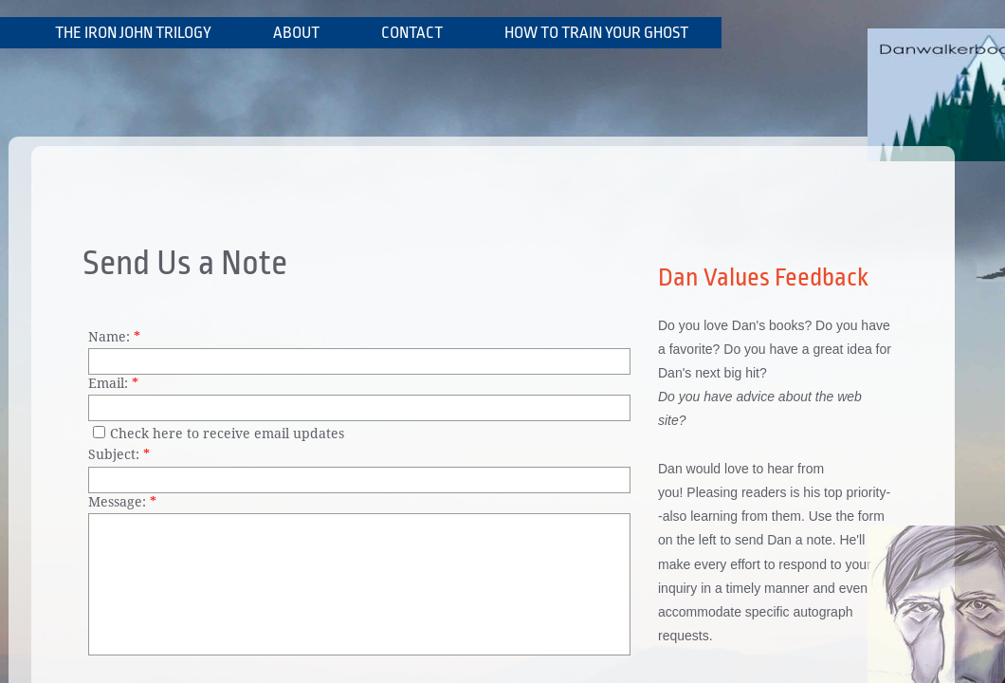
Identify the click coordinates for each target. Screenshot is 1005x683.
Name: (114, 336)
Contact (412, 33)
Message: (122, 501)
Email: (113, 383)
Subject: (119, 454)
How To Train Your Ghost (596, 33)
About (296, 33)
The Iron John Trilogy (133, 33)
